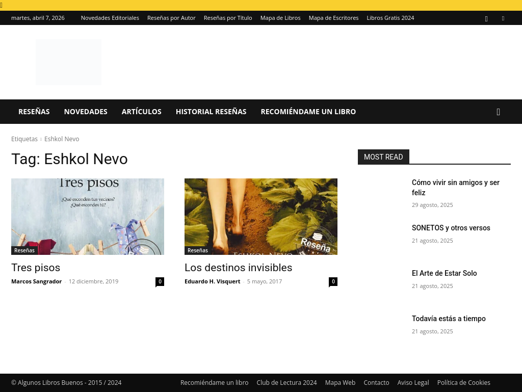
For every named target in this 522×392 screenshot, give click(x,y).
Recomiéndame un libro (308, 111)
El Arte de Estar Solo (444, 273)
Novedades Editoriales (110, 17)
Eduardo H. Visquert (212, 281)
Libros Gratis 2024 (390, 17)
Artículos (142, 111)
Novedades (85, 111)
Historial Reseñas (211, 111)
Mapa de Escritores (334, 17)
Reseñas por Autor (171, 17)
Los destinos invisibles (239, 268)
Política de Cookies (463, 382)
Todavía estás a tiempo (449, 319)
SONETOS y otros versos (451, 228)
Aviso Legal (413, 382)
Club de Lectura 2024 (287, 382)
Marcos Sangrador (36, 281)
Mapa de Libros (280, 17)
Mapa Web (340, 382)
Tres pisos (35, 268)
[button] (498, 112)
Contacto (376, 382)
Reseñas (33, 111)
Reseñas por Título (228, 17)
